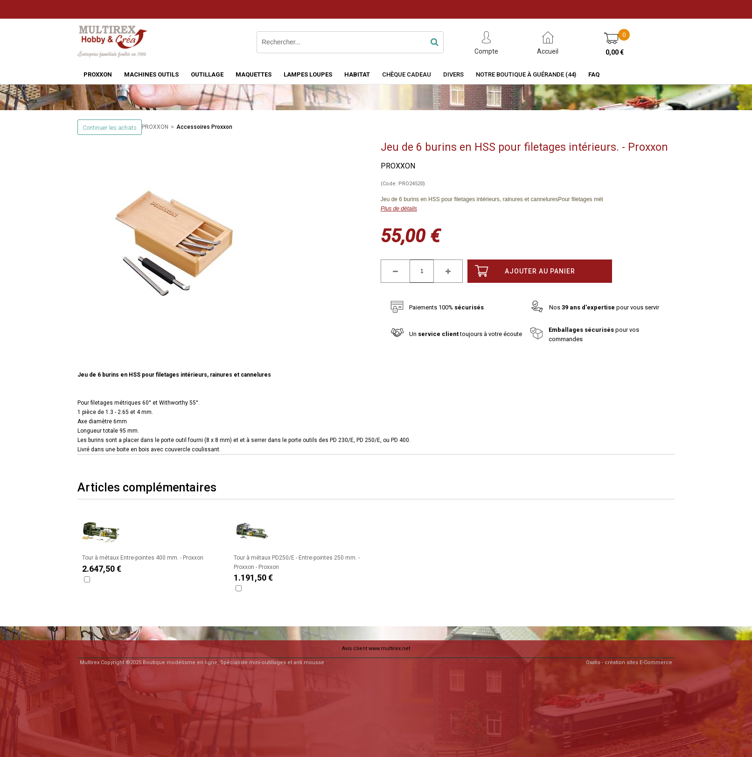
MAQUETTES (254, 74)
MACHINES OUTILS (151, 74)
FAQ (593, 74)
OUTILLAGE (207, 74)
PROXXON (98, 74)
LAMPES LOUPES (308, 74)
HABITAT (357, 74)
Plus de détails (399, 208)
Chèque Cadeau (406, 74)
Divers (453, 74)
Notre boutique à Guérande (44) (526, 74)
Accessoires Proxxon (204, 127)
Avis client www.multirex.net (376, 648)
